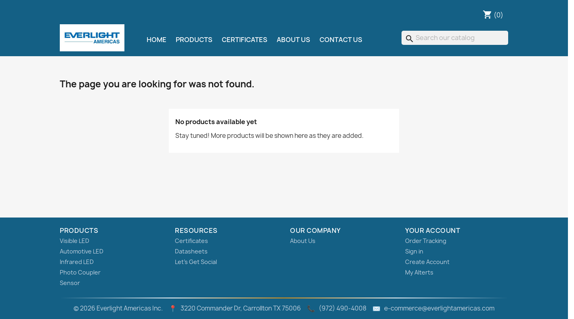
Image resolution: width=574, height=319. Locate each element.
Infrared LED (77, 262)
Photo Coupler (80, 272)
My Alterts (419, 272)
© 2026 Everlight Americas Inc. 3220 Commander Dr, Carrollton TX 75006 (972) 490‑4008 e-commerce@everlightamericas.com (284, 308)
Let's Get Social (196, 262)
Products (194, 39)
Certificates (244, 39)
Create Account (427, 262)
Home (156, 39)
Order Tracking (425, 241)
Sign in (414, 251)
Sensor (70, 283)
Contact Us (341, 39)
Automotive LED (81, 251)
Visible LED (74, 241)
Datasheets (191, 251)
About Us (293, 39)
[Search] (455, 38)
